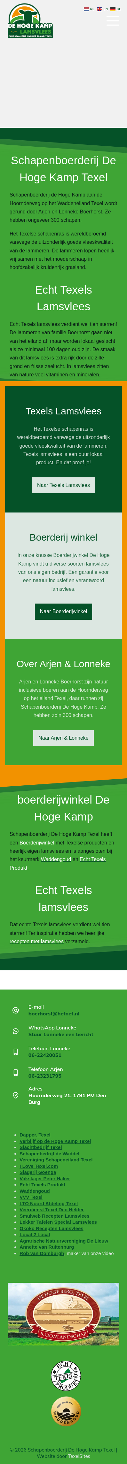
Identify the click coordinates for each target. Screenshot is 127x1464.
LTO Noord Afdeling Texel (49, 1203)
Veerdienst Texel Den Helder (52, 1209)
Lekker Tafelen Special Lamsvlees (58, 1222)
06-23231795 (44, 1076)
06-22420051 (44, 1055)
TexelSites (79, 1456)
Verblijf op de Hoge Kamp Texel (55, 1141)
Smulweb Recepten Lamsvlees (54, 1216)
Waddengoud (35, 1191)
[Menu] (113, 20)
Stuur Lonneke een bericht (60, 1034)
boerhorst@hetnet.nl (53, 1013)
